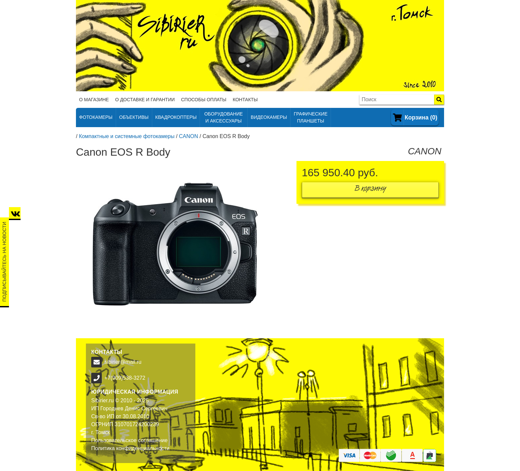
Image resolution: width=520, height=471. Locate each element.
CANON (188, 136)
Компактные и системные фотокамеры (126, 136)
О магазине (94, 99)
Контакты (245, 99)
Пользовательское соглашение (129, 440)
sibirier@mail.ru (122, 362)
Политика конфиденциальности (130, 448)
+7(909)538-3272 (124, 378)
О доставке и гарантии (144, 99)
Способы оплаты (204, 99)
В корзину (370, 190)
